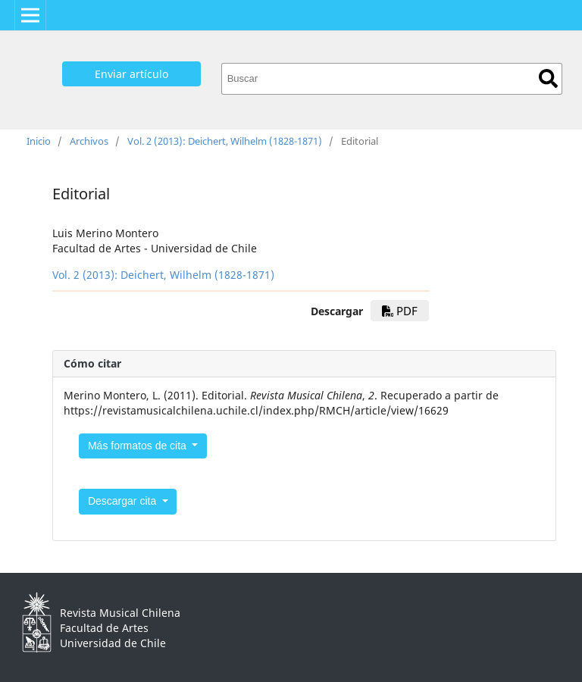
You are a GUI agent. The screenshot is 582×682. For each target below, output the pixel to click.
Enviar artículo (131, 74)
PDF (400, 310)
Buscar (548, 78)
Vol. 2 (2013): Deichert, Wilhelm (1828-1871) (224, 141)
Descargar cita (123, 501)
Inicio (39, 141)
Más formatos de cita (138, 446)
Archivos (89, 141)
